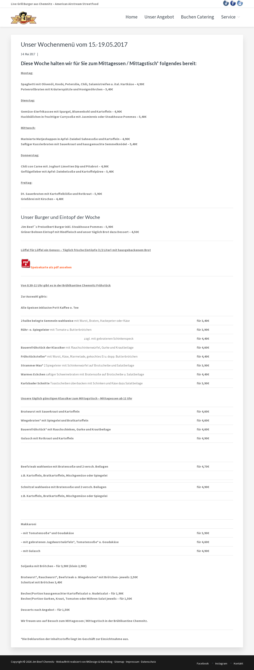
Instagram (221, 663)
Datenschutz (148, 661)
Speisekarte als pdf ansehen (46, 267)
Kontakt (238, 663)
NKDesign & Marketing (99, 661)
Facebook (203, 663)
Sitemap (119, 661)
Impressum (132, 661)
